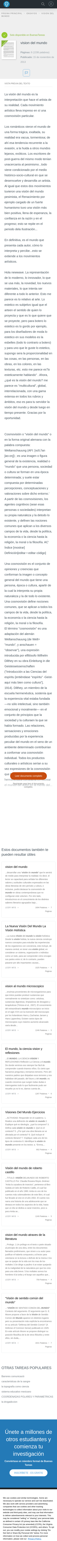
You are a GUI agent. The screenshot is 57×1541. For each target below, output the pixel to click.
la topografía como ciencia (15, 1386)
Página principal (12, 13)
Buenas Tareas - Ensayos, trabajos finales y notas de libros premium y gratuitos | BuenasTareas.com (6, 4)
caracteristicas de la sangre (15, 1381)
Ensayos (32, 13)
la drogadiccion (9, 1402)
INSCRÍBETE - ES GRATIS (28, 1473)
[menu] (51, 4)
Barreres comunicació (12, 1376)
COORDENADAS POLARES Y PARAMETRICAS (27, 1396)
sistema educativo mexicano (16, 1391)
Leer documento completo (28, 776)
